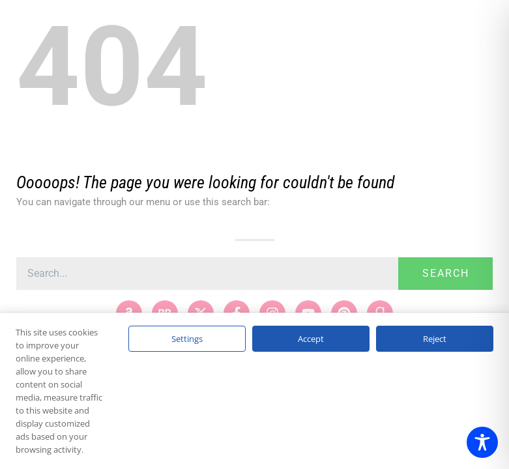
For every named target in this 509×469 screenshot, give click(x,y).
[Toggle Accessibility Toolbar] (482, 442)
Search (445, 273)
